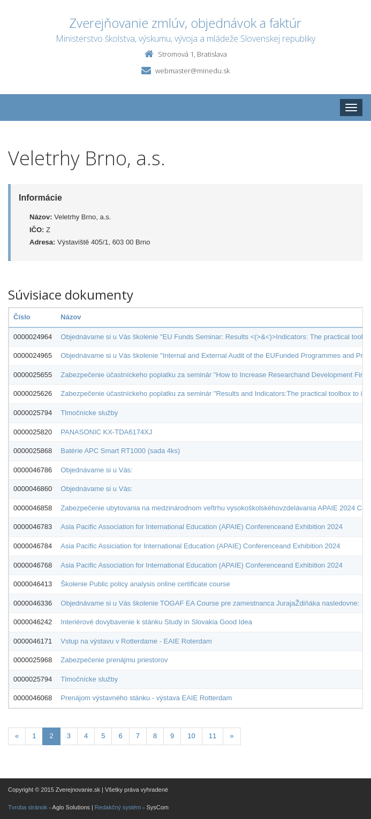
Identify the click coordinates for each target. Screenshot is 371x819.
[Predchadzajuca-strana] (17, 736)
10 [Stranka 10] (191, 736)
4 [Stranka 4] (86, 736)
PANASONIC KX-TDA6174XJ (106, 432)
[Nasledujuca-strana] (231, 736)
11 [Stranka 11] (212, 736)
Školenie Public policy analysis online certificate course (145, 584)
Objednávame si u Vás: (96, 470)
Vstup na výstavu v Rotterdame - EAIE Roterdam (136, 641)
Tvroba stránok (27, 807)
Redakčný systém (118, 807)
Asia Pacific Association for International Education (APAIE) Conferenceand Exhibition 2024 (201, 527)
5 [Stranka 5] (103, 736)
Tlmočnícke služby (89, 413)
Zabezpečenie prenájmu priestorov (114, 660)
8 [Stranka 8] (155, 736)
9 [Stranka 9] (172, 736)
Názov (70, 317)
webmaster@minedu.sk (192, 70)
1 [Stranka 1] (34, 736)
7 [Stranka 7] (138, 736)
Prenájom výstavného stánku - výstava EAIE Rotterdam (146, 698)
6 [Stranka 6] (120, 736)
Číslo (22, 317)
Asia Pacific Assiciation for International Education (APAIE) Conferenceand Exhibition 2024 (200, 546)
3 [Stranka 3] (69, 736)
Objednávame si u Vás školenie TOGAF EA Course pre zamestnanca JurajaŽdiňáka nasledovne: (209, 603)
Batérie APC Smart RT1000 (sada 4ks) (120, 451)
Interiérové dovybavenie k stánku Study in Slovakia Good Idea (156, 622)
